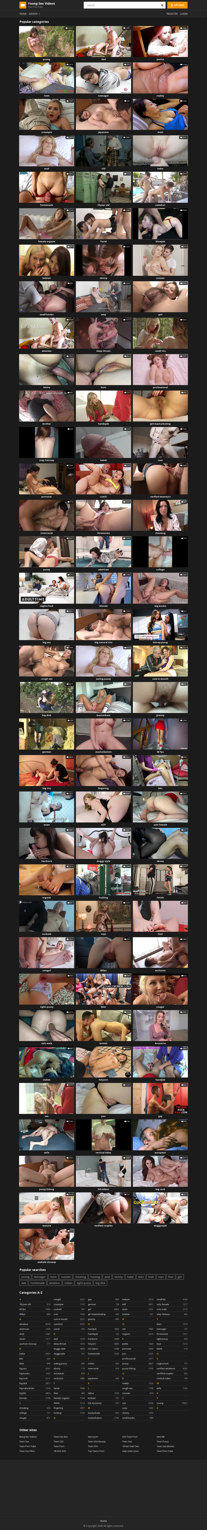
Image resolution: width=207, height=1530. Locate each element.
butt (103, 387)
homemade (46, 205)
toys (103, 934)
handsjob (103, 423)
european (160, 1152)
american (103, 569)
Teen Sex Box (61, 1436)
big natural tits (103, 642)
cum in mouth (160, 678)
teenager (103, 95)
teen (46, 95)
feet (160, 934)
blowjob (160, 241)
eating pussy (103, 678)
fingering (103, 788)
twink (103, 460)
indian (46, 1079)
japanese (103, 132)
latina (46, 387)
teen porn (93, 1436)
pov (103, 1116)
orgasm (46, 897)
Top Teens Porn (96, 1451)
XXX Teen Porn (130, 1436)
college (160, 569)
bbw (103, 1006)
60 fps (160, 751)
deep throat (103, 350)
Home (23, 13)
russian (160, 278)
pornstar (46, 496)
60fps (103, 970)
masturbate (103, 715)
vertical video (103, 1152)
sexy (103, 314)
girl (160, 314)
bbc (160, 788)
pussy (46, 569)
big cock (160, 1189)
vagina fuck (46, 605)
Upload (177, 5)
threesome (103, 533)
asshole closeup (47, 1262)
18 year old (103, 205)
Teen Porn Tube (27, 1446)
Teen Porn (59, 1446)
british (103, 1043)
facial (103, 241)
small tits (160, 350)
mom (160, 132)
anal (46, 168)
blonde (103, 605)
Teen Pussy (163, 1441)
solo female (160, 824)
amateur (47, 350)
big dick (46, 715)
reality (160, 95)
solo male (46, 1043)
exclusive (160, 970)
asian (47, 824)
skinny (103, 278)
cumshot (160, 205)
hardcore (46, 861)
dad (103, 59)
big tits (46, 788)
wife (46, 1152)
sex (47, 1116)
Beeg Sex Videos (28, 1436)
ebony (160, 861)
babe (160, 168)
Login (184, 13)
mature (46, 1225)
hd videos (103, 1189)
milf (103, 824)
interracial (47, 533)
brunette (160, 1043)
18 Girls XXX (60, 1451)
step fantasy (46, 460)
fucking (103, 897)
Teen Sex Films (27, 1451)
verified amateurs (160, 496)
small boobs (47, 314)
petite (160, 59)
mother (46, 423)
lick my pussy (160, 642)
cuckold (46, 934)
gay (160, 1116)
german (46, 751)
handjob (160, 1079)
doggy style (103, 861)
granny (160, 715)
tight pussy (46, 1006)
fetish (160, 897)
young (46, 59)
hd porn (103, 1079)
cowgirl (46, 970)
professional (160, 387)
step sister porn (130, 1451)
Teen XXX (59, 1441)
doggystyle (160, 1225)
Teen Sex (24, 1441)
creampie (46, 132)
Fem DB (160, 1436)
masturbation (103, 751)
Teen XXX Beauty (97, 1441)
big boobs (160, 605)
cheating (160, 533)
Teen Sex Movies (165, 1446)
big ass (47, 642)
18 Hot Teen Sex (130, 1446)
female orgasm (46, 241)
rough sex (47, 678)
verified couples (103, 1225)
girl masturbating (160, 423)
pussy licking (46, 1189)
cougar (160, 1006)
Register (172, 13)
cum (160, 460)
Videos (35, 13)
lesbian (46, 278)
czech (103, 496)
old (103, 168)
